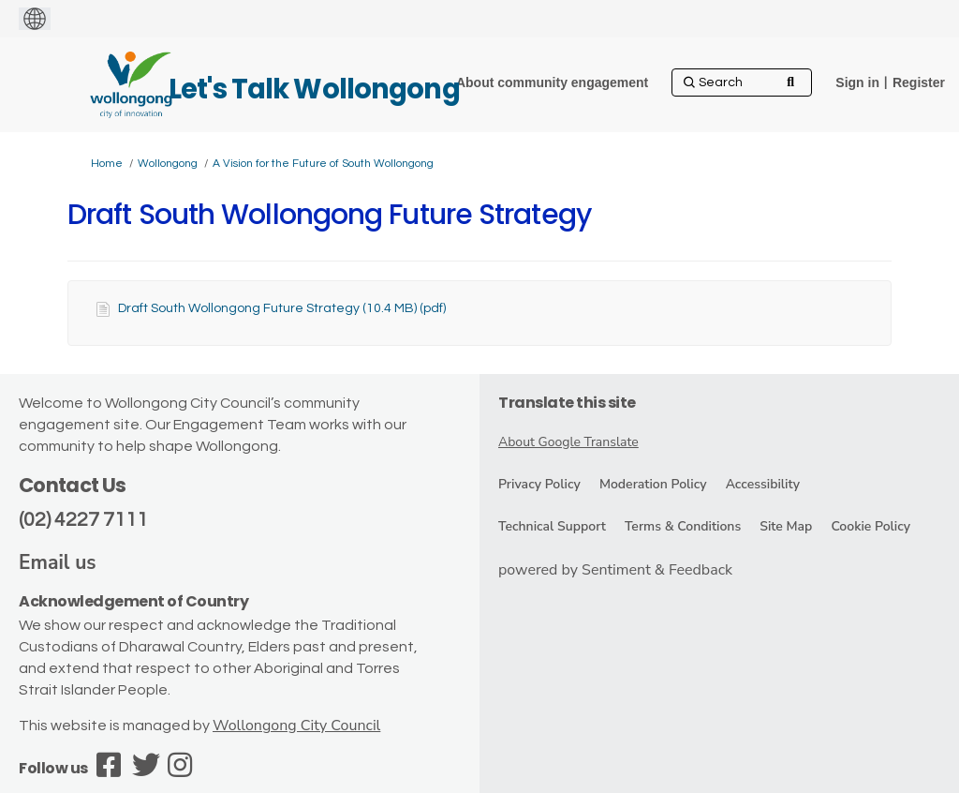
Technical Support (552, 526)
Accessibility (763, 484)
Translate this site (567, 402)
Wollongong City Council (296, 725)
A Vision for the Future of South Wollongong (323, 163)
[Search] (741, 82)
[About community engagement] (552, 82)
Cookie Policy (870, 526)
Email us (57, 562)
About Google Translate (568, 442)
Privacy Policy (539, 484)
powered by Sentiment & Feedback (615, 570)
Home (107, 163)
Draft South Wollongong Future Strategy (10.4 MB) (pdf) (282, 308)
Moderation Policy (653, 484)
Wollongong (168, 163)
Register (919, 82)
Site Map (786, 526)
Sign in (857, 82)
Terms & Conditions (683, 526)
